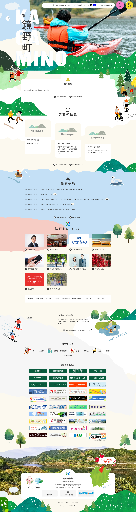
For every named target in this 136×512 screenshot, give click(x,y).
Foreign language (59, 5)
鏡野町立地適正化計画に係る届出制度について (58, 209)
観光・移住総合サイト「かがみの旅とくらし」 (78, 330)
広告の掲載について (100, 440)
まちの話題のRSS (77, 164)
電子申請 (48, 298)
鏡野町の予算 (66, 298)
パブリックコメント (88, 298)
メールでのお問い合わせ (68, 495)
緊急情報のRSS (77, 96)
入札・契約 (57, 298)
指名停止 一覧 (32, 143)
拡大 (79, 5)
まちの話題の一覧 (61, 164)
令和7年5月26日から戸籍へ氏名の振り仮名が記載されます (62, 189)
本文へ (50, 5)
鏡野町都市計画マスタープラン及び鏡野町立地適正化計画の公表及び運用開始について (72, 199)
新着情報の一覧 (62, 217)
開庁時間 (49, 495)
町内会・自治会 (76, 298)
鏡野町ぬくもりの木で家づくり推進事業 (55, 204)
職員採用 (30, 298)
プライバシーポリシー (63, 502)
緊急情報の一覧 (62, 96)
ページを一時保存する (104, 5)
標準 (75, 5)
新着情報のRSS (77, 217)
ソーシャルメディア (101, 298)
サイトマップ (75, 502)
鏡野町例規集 (40, 298)
